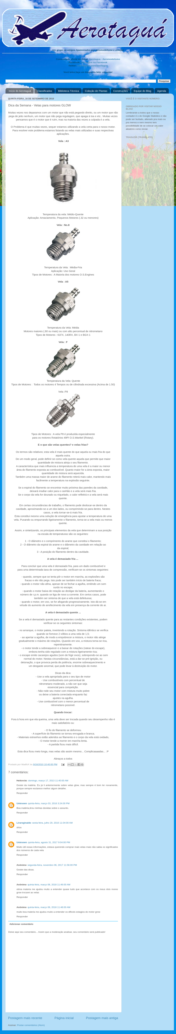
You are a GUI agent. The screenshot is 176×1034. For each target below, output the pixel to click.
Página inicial (64, 1018)
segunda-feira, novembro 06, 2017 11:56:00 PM (52, 865)
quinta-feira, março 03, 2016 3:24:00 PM (49, 803)
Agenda (161, 90)
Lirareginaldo (23, 823)
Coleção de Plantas (96, 90)
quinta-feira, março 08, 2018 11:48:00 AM (49, 907)
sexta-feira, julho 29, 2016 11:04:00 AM (52, 823)
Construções (120, 90)
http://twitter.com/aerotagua (92, 65)
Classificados (44, 90)
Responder (22, 793)
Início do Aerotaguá (20, 90)
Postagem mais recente (25, 1018)
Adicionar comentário (21, 924)
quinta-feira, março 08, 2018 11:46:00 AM (49, 884)
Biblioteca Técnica (68, 90)
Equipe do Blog (142, 90)
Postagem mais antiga (102, 1018)
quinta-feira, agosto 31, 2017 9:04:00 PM (49, 842)
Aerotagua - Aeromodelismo (104, 59)
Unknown (21, 803)
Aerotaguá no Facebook (94, 62)
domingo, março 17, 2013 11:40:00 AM (48, 780)
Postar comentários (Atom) (31, 1025)
